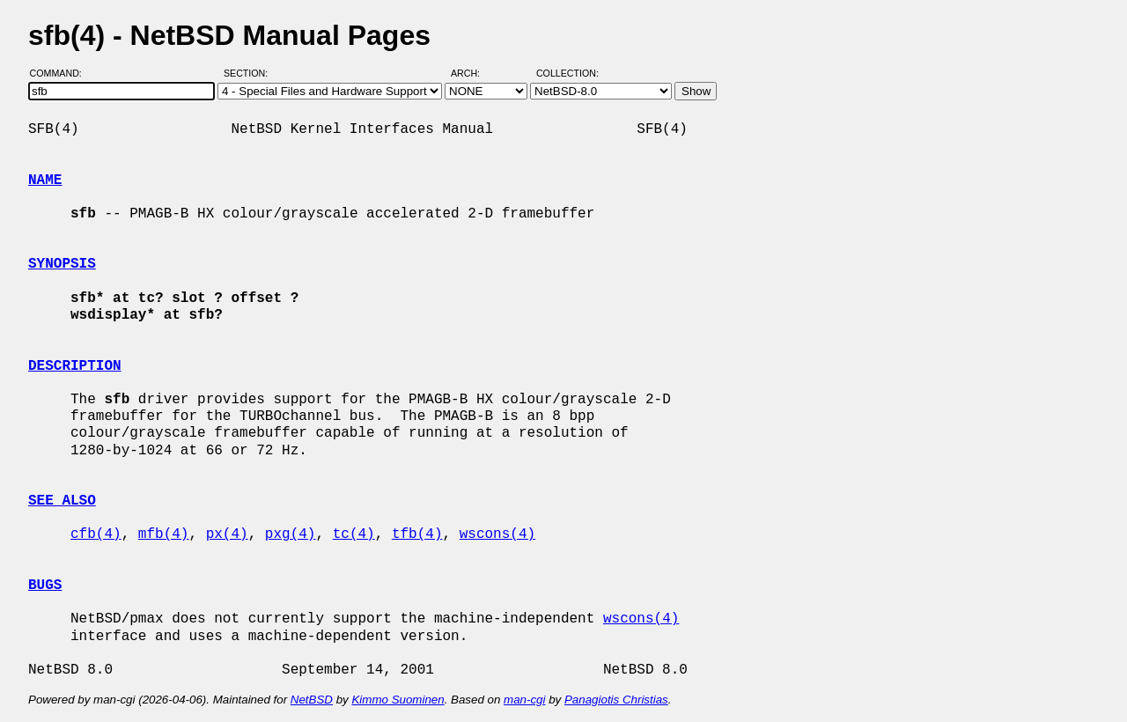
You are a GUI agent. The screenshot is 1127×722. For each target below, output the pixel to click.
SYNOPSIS (62, 264)
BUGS (45, 585)
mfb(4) (163, 534)
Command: (61, 73)
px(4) (227, 534)
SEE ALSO (62, 501)
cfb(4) (96, 534)
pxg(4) (290, 534)
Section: (250, 73)
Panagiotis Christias (616, 699)
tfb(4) (417, 534)
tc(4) (354, 534)
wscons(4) (497, 534)
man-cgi (524, 699)
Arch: (473, 73)
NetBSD (312, 699)
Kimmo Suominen (397, 699)
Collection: (567, 73)
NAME (45, 180)
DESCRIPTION (75, 366)
